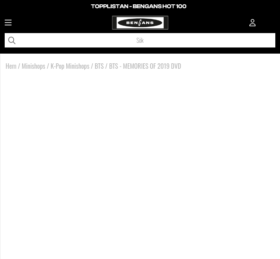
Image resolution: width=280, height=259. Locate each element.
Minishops (33, 66)
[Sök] (140, 40)
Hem (11, 66)
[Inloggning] (252, 23)
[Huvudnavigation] (8, 23)
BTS (99, 66)
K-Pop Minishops (69, 66)
